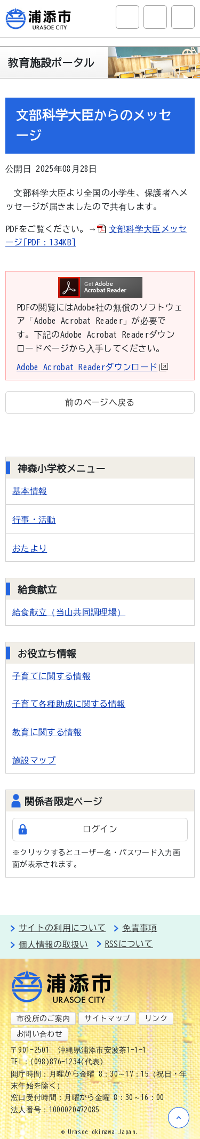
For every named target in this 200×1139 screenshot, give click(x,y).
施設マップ (34, 760)
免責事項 (139, 927)
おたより (29, 548)
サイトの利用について (62, 927)
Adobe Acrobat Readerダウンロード (92, 367)
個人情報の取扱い (54, 944)
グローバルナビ (183, 17)
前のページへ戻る (100, 402)
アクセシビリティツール (155, 17)
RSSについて (129, 943)
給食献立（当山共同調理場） (68, 612)
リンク (156, 1018)
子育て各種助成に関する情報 (68, 703)
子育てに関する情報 (51, 676)
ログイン (100, 829)
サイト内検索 (127, 17)
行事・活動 (34, 519)
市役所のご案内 (43, 1018)
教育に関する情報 (47, 732)
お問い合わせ (39, 1034)
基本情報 (29, 491)
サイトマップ (107, 1018)
